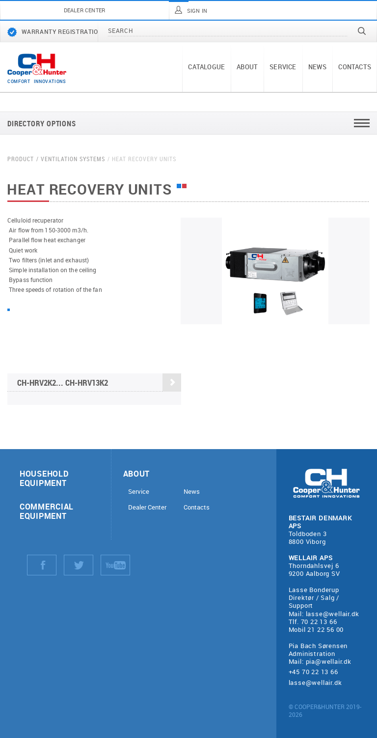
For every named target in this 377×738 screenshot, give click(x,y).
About (247, 66)
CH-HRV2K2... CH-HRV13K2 (99, 383)
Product (20, 159)
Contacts (354, 66)
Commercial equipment (47, 511)
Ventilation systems (73, 159)
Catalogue (206, 66)
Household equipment (44, 478)
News (317, 66)
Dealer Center (147, 507)
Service (282, 66)
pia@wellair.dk (328, 661)
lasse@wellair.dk (332, 613)
